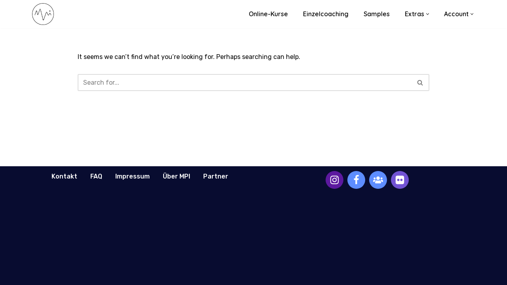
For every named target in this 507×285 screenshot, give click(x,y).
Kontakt (64, 176)
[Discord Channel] (400, 180)
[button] (427, 14)
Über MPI (176, 176)
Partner (215, 176)
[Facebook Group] (378, 180)
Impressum (132, 176)
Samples (377, 14)
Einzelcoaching (326, 14)
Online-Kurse (268, 14)
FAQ (96, 176)
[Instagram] (334, 180)
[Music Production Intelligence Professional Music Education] (43, 14)
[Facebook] (356, 180)
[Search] (245, 82)
